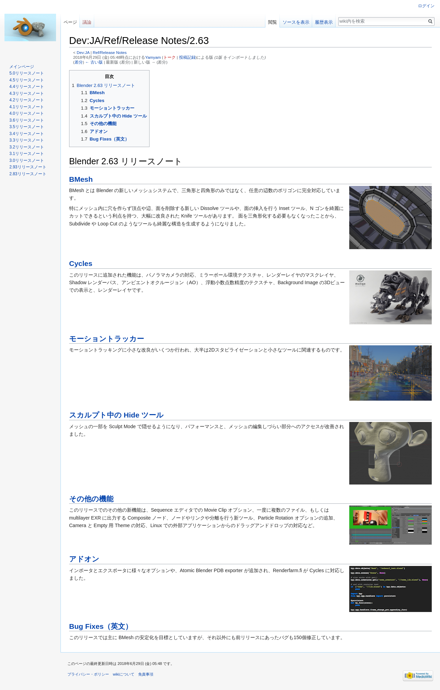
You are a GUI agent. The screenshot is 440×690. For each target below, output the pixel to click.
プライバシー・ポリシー (88, 674)
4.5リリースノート (26, 80)
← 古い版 (94, 62)
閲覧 (272, 22)
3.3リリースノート (26, 140)
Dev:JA (83, 52)
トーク (169, 57)
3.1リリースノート (26, 153)
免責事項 (145, 674)
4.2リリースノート (26, 100)
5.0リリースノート (26, 73)
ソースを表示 (296, 22)
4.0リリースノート (26, 113)
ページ (70, 22)
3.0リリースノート (26, 160)
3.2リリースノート (26, 147)
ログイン (426, 5)
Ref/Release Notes (110, 52)
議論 (86, 22)
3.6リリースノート (26, 120)
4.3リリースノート (26, 93)
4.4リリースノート (26, 86)
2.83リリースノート (27, 173)
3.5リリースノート (26, 126)
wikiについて (123, 674)
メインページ (21, 66)
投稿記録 (187, 57)
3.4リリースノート (26, 133)
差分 (79, 62)
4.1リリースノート (26, 106)
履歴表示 (324, 22)
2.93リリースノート (27, 167)
